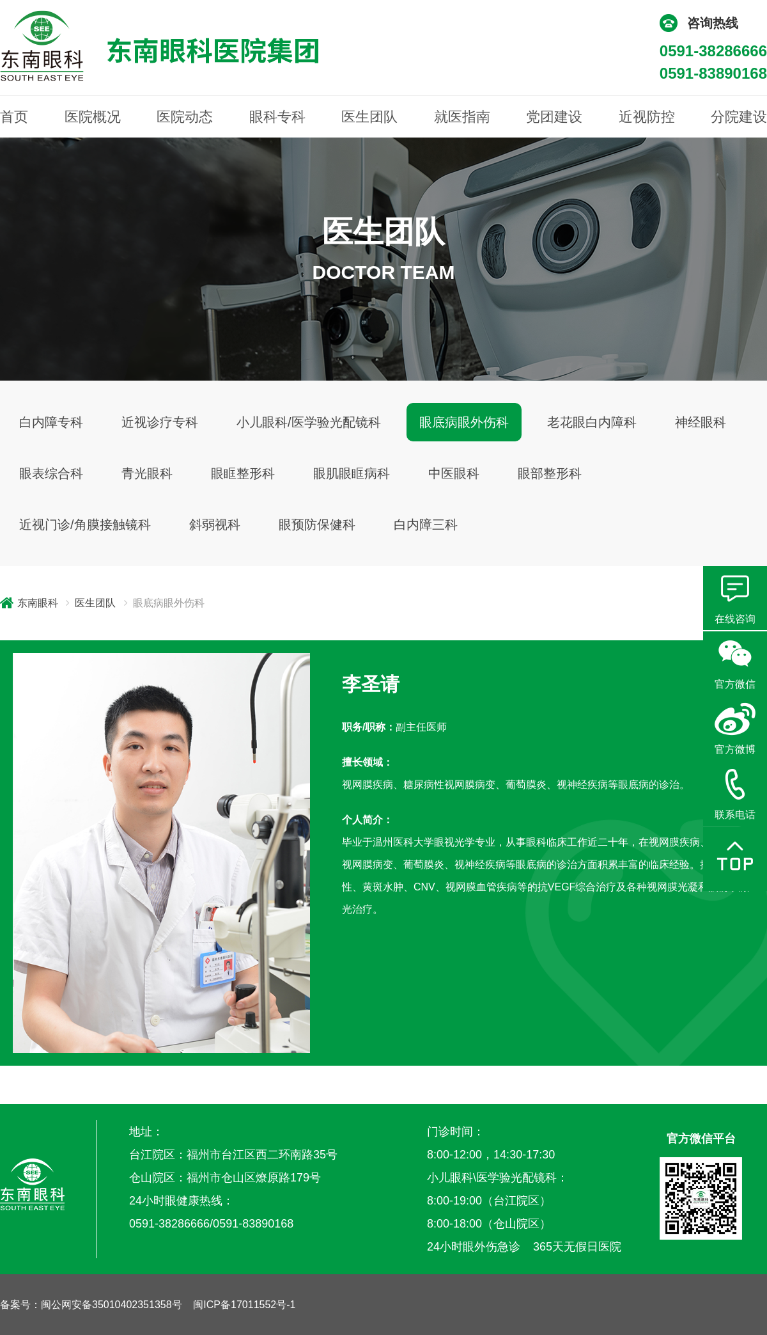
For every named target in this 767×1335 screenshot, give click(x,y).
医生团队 (369, 117)
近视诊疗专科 (159, 422)
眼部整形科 (550, 473)
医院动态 (185, 117)
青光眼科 (147, 473)
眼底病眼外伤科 (464, 422)
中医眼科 (453, 473)
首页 (14, 117)
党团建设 (554, 117)
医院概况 (93, 117)
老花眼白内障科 (592, 422)
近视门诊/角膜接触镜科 (85, 524)
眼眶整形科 (243, 473)
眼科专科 (277, 117)
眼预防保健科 (317, 524)
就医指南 (462, 117)
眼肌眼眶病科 (351, 473)
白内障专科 (51, 422)
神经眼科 (700, 422)
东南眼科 (37, 602)
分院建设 (739, 117)
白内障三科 (426, 524)
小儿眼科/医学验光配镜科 (308, 422)
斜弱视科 (214, 524)
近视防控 (647, 117)
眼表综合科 (51, 473)
